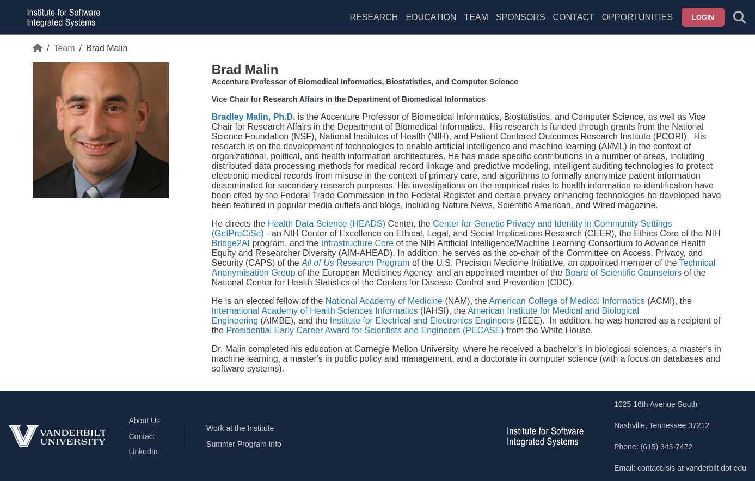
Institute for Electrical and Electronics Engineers (422, 320)
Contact (573, 17)
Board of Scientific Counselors (623, 272)
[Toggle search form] (739, 17)
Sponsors (520, 17)
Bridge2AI (231, 243)
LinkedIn (143, 451)
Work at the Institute (240, 428)
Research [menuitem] (373, 17)
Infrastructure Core (357, 243)
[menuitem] (476, 24)
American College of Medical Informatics (566, 301)
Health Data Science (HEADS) (326, 223)
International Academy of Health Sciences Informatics (315, 310)
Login (703, 17)
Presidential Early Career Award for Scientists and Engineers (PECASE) (365, 330)
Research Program (355, 262)
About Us (145, 420)
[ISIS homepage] (61, 17)
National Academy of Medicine (384, 301)
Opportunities (637, 17)
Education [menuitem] (431, 17)
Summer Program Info (243, 444)
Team (476, 17)
